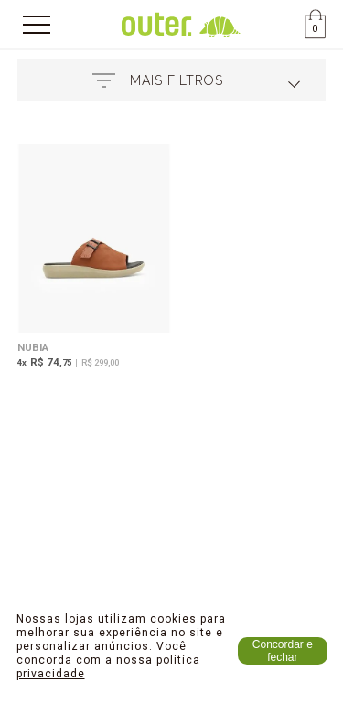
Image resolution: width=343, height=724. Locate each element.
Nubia (32, 347)
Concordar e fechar (282, 651)
